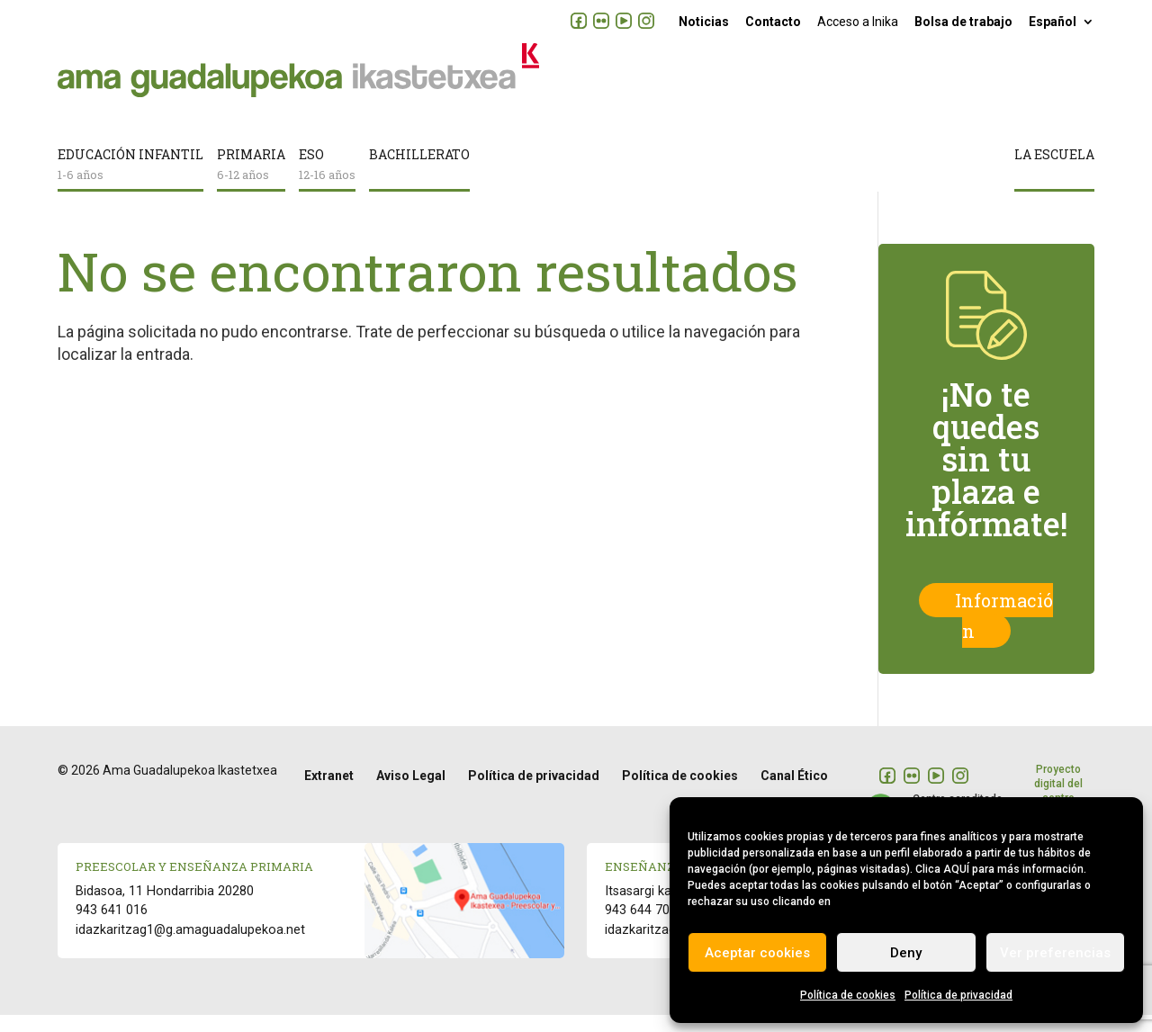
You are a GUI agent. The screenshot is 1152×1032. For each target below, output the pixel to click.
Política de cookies (848, 995)
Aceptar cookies (757, 953)
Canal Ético (794, 792)
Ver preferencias (1055, 953)
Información (1004, 633)
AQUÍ (956, 869)
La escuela (1054, 173)
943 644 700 (641, 927)
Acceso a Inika (857, 21)
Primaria (251, 182)
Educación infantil (130, 182)
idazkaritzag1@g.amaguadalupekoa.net (190, 947)
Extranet (329, 792)
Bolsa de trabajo (963, 21)
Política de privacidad (958, 995)
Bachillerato (419, 173)
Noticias (704, 21)
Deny (906, 953)
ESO (327, 182)
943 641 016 (112, 927)
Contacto (773, 21)
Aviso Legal (411, 792)
